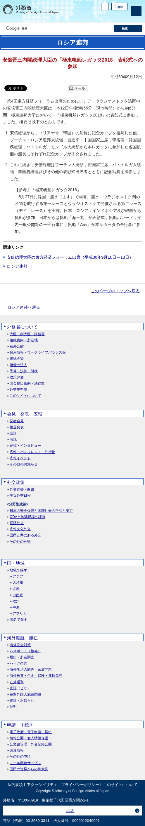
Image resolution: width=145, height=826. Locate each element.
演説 (13, 439)
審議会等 (17, 359)
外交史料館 (18, 390)
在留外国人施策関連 (25, 694)
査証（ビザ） (20, 688)
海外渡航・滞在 (22, 637)
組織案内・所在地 (24, 340)
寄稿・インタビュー (25, 446)
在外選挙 (17, 682)
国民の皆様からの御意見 (29, 769)
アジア (18, 576)
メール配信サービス (25, 763)
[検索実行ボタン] (128, 28)
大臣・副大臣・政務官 (27, 334)
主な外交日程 (20, 496)
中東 (16, 607)
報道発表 (17, 427)
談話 (13, 433)
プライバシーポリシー (80, 784)
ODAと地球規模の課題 (27, 517)
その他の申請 (20, 757)
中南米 (18, 595)
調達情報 (17, 750)
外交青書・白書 (22, 489)
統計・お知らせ (22, 700)
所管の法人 (18, 365)
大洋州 (18, 583)
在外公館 (17, 346)
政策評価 (17, 377)
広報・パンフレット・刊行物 (32, 452)
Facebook (109, 16)
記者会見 (17, 421)
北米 (16, 589)
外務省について (22, 326)
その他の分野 (20, 542)
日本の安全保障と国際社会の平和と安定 (41, 511)
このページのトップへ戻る (115, 290)
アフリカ (20, 613)
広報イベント (20, 458)
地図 (70, 810)
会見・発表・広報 (24, 413)
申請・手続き (20, 724)
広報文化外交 (20, 529)
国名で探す (18, 620)
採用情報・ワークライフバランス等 (38, 352)
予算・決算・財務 (24, 371)
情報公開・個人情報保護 (29, 738)
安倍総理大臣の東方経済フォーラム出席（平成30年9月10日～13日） (70, 257)
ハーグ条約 (18, 663)
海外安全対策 (20, 645)
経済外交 (17, 523)
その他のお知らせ (24, 464)
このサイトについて (25, 396)
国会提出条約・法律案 (27, 383)
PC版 (104, 6)
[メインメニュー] (136, 11)
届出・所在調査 (22, 657)
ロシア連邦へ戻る (23, 307)
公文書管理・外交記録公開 (31, 744)
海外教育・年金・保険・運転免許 (36, 676)
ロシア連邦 (17, 266)
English (119, 6)
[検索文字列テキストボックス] (58, 28)
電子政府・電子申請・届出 (31, 732)
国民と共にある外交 (25, 535)
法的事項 (15, 784)
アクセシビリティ (42, 784)
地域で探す (18, 570)
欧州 (16, 601)
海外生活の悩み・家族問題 (31, 670)
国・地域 (16, 563)
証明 (13, 707)
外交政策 (16, 482)
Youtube (124, 16)
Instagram (117, 16)
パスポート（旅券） (25, 651)
